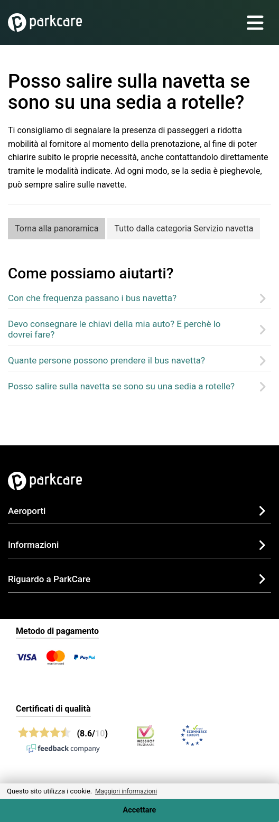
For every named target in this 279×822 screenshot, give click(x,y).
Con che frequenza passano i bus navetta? (92, 298)
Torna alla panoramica (56, 228)
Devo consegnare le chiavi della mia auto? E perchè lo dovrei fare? (114, 329)
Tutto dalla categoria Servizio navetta (183, 228)
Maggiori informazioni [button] (126, 791)
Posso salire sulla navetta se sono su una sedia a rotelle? (121, 386)
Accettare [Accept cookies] (139, 810)
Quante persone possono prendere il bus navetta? (106, 360)
